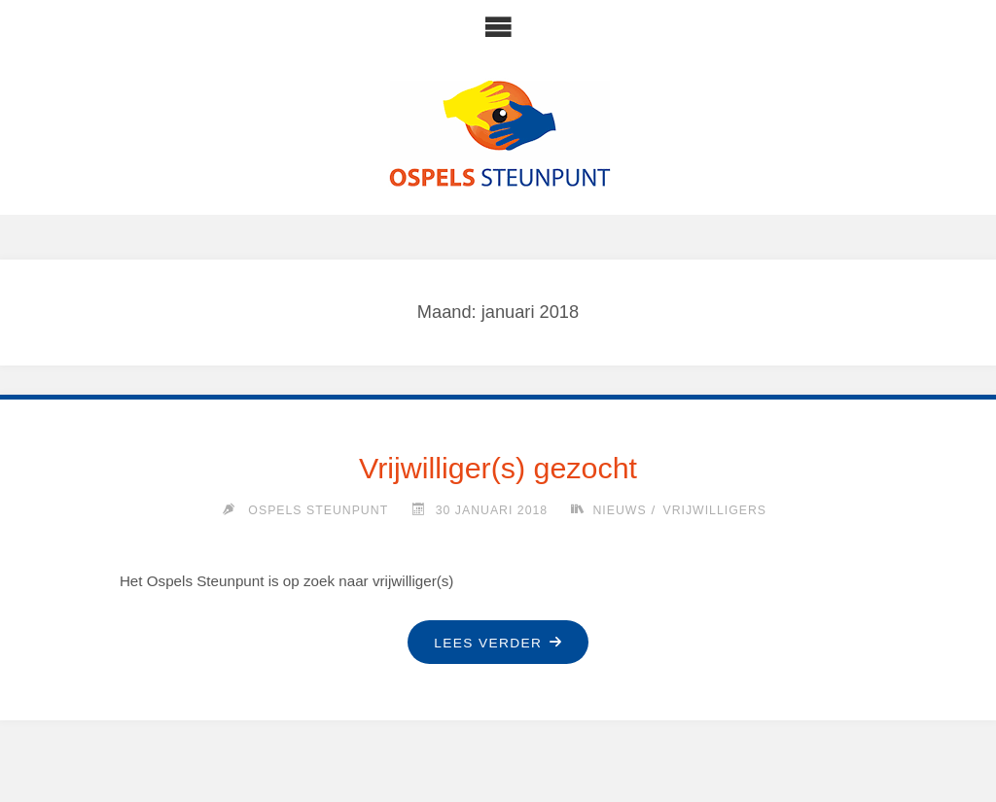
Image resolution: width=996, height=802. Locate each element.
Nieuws (619, 510)
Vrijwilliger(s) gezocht (498, 467)
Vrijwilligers (714, 510)
